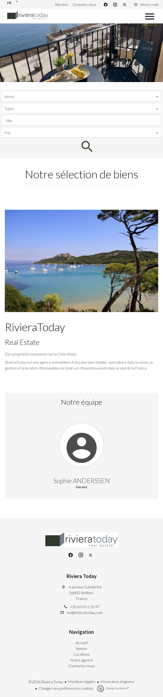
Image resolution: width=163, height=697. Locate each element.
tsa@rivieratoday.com (85, 612)
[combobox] (81, 96)
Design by (117, 688)
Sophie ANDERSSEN (81, 481)
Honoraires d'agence (117, 681)
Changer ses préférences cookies (66, 688)
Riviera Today (81, 576)
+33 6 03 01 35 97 (85, 606)
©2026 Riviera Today (45, 681)
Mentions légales (81, 681)
